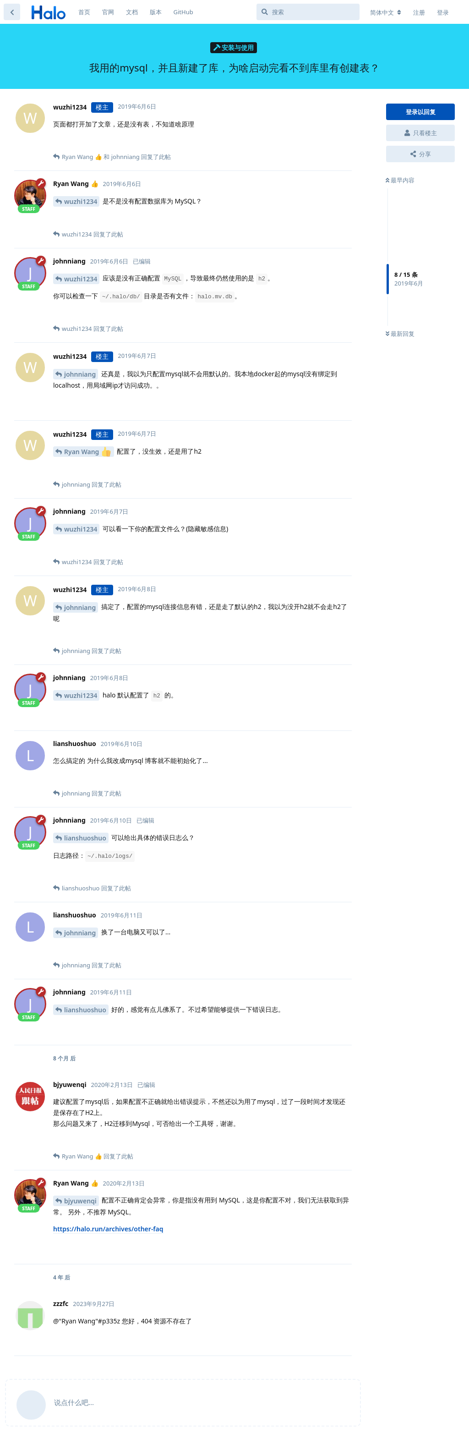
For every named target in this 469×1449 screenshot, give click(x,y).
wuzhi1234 (80, 201)
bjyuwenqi (80, 1201)
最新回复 (400, 333)
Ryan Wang (87, 451)
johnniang (80, 374)
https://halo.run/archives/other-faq (108, 1228)
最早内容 (400, 180)
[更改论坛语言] (385, 12)
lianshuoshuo (85, 838)
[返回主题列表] (12, 12)
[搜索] (308, 12)
